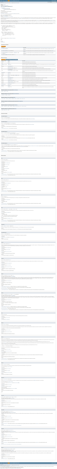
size (20, 106)
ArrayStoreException (4, 358)
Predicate (11, 81)
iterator (9, 72)
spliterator (9, 84)
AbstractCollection (16, 93)
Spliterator (3, 84)
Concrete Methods (14, 59)
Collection (9, 13)
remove (7, 91)
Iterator (3, 72)
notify (15, 98)
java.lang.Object (3, 7)
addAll (2, 91)
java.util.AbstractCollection (5, 8)
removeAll (9, 80)
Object (11, 66)
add (1, 164)
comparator (9, 64)
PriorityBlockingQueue (4, 48)
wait (20, 98)
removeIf (9, 81)
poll (2, 102)
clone (2, 98)
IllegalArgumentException (4, 128)
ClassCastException (4, 150)
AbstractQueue (5, 15)
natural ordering (31, 18)
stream (23, 106)
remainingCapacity (10, 77)
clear (2, 317)
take (3, 102)
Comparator (15, 52)
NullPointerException (4, 151)
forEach (9, 70)
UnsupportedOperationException (5, 286)
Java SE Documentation (16, 466)
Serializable (2, 13)
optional (37, 423)
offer (2, 212)
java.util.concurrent (5, 5)
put (8, 76)
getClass (10, 98)
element (5, 91)
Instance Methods (8, 59)
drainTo (9, 67)
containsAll (5, 106)
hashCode (13, 98)
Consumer (11, 70)
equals (4, 98)
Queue (17, 13)
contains (9, 66)
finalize (7, 98)
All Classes (1, 464)
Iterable (6, 13)
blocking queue (6, 17)
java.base (4, 4)
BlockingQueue (14, 13)
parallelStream (17, 106)
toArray (9, 85)
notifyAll (18, 98)
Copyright (1, 467)
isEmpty (14, 106)
